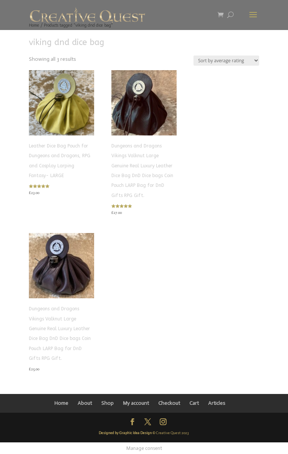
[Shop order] (226, 61)
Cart (194, 403)
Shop (107, 403)
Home (61, 403)
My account (136, 403)
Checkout (169, 403)
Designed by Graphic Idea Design (125, 433)
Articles (216, 403)
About (85, 403)
